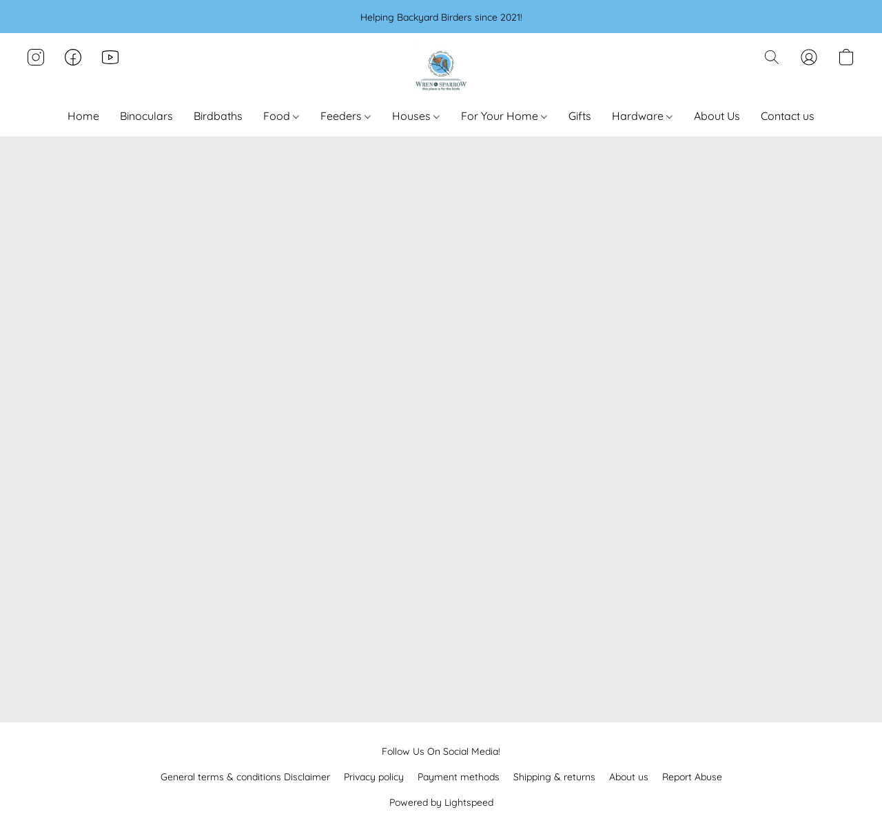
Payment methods (459, 777)
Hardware (642, 116)
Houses (416, 116)
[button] (441, 71)
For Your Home (504, 116)
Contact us (787, 116)
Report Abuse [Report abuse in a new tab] (692, 777)
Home (83, 116)
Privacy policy (374, 777)
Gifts (579, 116)
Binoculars (146, 116)
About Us (717, 116)
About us (628, 777)
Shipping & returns (554, 777)
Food (281, 116)
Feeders (345, 116)
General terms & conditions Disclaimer (245, 777)
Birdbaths (218, 116)
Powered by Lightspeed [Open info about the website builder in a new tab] (441, 802)
